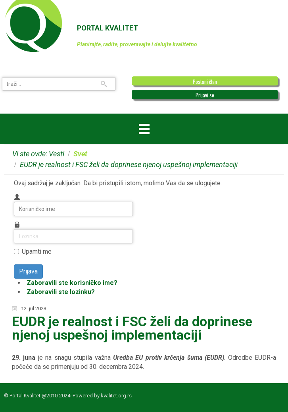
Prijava (28, 271)
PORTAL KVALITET (107, 28)
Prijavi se (205, 95)
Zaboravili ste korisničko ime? (72, 283)
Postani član (205, 81)
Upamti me (37, 251)
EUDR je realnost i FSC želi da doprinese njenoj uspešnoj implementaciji (132, 328)
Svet (80, 154)
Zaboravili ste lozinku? (61, 292)
